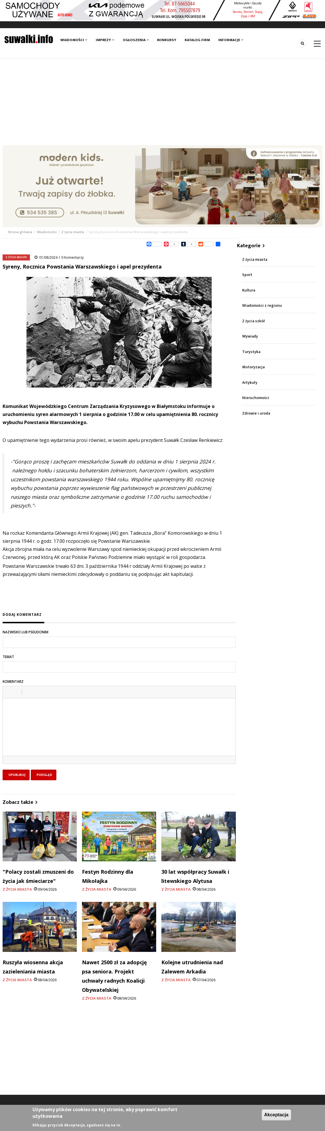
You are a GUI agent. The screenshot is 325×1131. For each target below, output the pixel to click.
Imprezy (105, 40)
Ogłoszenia (136, 40)
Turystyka (251, 351)
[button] (9, 692)
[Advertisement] (162, 102)
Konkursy (166, 40)
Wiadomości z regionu (262, 305)
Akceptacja (276, 1114)
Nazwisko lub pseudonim (25, 632)
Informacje (231, 40)
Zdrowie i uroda (256, 413)
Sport (247, 274)
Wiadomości (73, 40)
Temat (8, 656)
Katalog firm (197, 40)
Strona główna (20, 232)
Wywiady (250, 336)
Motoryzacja (253, 367)
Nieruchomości (255, 397)
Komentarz (13, 681)
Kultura (248, 290)
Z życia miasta (72, 232)
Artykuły (249, 382)
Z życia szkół (253, 321)
